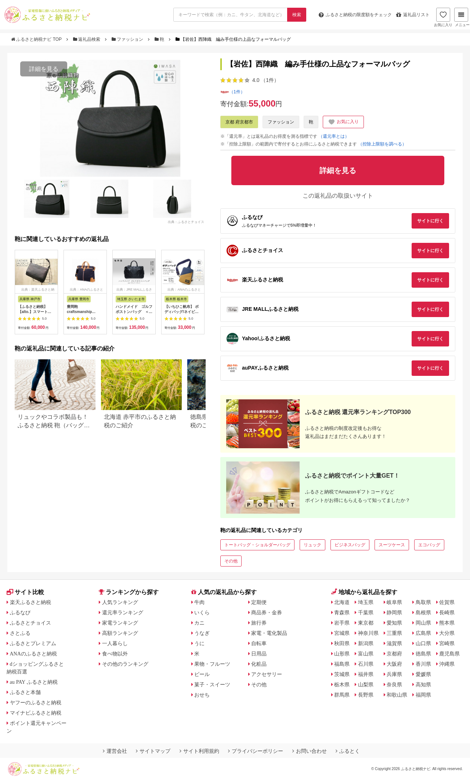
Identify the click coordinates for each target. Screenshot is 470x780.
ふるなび (20, 612)
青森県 (342, 612)
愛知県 (394, 622)
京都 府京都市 (239, 122)
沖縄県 (447, 663)
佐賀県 (447, 602)
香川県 (423, 663)
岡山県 (423, 622)
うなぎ (202, 633)
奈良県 (394, 684)
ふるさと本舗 (25, 692)
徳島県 (423, 653)
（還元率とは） (333, 136)
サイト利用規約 (199, 751)
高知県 (423, 684)
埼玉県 (365, 602)
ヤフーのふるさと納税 (35, 702)
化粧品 (259, 663)
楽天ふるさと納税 (30, 602)
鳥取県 (423, 602)
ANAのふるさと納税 (33, 653)
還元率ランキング (122, 612)
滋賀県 (394, 643)
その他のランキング (125, 663)
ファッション (128, 39)
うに (199, 643)
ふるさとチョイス (30, 622)
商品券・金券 (266, 612)
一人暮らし (115, 643)
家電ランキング (120, 622)
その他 (231, 561)
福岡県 (423, 694)
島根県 (423, 612)
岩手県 (342, 622)
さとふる (20, 633)
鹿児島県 (449, 653)
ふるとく (348, 751)
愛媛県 (423, 674)
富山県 (365, 653)
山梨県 (365, 684)
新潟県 (365, 643)
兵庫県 (394, 674)
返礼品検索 (87, 39)
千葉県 (365, 612)
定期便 (259, 602)
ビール (202, 674)
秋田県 (342, 643)
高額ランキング (120, 633)
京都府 (394, 653)
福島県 (342, 663)
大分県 (447, 633)
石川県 (365, 663)
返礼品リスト (413, 15)
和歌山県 (397, 694)
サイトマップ (153, 751)
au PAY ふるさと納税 (34, 681)
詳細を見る (43, 69)
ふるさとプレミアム (33, 643)
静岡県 (394, 612)
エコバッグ (429, 544)
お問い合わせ (309, 751)
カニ (199, 622)
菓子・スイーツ (212, 684)
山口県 (423, 643)
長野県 (365, 694)
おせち (202, 694)
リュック (312, 544)
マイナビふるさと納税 (35, 712)
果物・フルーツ (212, 663)
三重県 (394, 633)
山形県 (342, 653)
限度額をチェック (355, 14)
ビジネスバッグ (350, 544)
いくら (202, 612)
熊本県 (447, 622)
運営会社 (115, 751)
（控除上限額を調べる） (382, 144)
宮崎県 (447, 643)
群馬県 (342, 694)
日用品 (259, 653)
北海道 (342, 602)
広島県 (423, 633)
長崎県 (447, 612)
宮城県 (342, 633)
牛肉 (199, 602)
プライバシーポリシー (255, 751)
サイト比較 (25, 592)
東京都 (365, 622)
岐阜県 (394, 602)
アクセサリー (266, 674)
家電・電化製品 (269, 633)
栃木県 (342, 684)
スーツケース (392, 544)
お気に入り (443, 17)
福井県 (365, 674)
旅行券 (259, 622)
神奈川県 (368, 633)
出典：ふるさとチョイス (186, 222)
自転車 (259, 643)
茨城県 (342, 674)
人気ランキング (120, 602)
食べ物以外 (115, 653)
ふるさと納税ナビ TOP (37, 39)
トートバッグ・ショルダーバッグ (257, 544)
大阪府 (394, 663)
